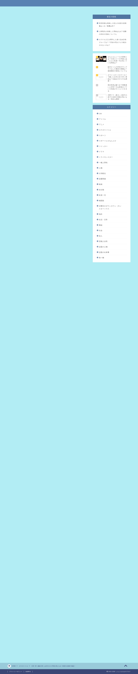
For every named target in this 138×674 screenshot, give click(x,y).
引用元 (48, 248)
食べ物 (101, 258)
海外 (100, 214)
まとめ (24, 95)
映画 (100, 184)
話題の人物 (103, 247)
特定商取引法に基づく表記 (47, 9)
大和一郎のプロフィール (31, 89)
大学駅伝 (102, 173)
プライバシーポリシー (76, 9)
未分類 (101, 190)
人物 (100, 168)
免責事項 (62, 9)
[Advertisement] (48, 170)
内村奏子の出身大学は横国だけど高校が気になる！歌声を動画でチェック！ (42, 548)
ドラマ (101, 152)
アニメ (101, 124)
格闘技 (101, 201)
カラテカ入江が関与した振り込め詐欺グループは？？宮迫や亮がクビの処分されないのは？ (112, 42)
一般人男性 (103, 162)
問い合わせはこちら (92, 9)
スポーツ (102, 135)
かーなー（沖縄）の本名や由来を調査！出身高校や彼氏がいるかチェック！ (42, 539)
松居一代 (102, 195)
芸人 (100, 236)
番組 (100, 225)
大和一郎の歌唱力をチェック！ (34, 92)
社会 (100, 230)
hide (55, 81)
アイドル (102, 119)
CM (100, 113)
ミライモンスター (106, 157)
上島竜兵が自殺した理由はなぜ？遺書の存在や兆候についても (112, 33)
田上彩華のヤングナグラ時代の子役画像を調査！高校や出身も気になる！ (41, 535)
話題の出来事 (104, 252)
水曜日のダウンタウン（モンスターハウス (110, 207)
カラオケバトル (16, 18)
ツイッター (103, 146)
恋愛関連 (102, 179)
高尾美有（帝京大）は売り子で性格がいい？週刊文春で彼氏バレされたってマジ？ (45, 544)
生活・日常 (103, 220)
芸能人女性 (103, 241)
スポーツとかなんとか (107, 141)
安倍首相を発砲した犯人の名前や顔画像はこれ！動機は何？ (112, 24)
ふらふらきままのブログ (69, 3)
